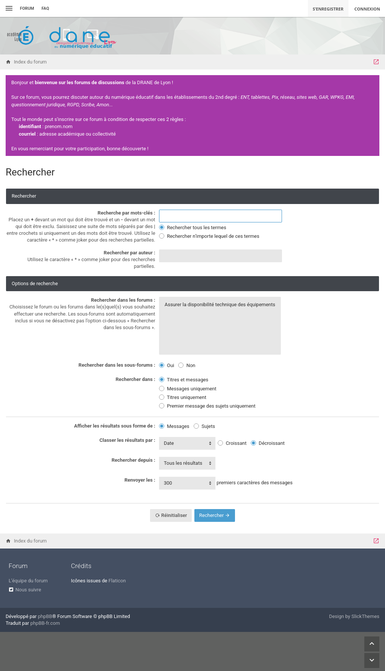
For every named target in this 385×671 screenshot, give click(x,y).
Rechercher (214, 515)
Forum (27, 8)
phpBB (45, 616)
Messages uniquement (188, 388)
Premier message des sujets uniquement (207, 406)
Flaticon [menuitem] (117, 580)
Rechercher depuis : (133, 460)
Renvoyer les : (139, 480)
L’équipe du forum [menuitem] (28, 580)
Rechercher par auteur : (129, 252)
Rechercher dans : (135, 379)
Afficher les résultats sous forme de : (114, 426)
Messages (174, 426)
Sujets (204, 426)
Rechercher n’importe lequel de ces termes (209, 236)
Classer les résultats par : (127, 440)
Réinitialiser (171, 515)
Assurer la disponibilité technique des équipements (220, 305)
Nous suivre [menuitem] (28, 589)
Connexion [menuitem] (367, 9)
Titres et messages (183, 379)
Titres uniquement (182, 397)
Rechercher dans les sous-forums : (117, 365)
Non (186, 365)
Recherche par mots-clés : (126, 213)
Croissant (232, 443)
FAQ (45, 8)
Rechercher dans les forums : (123, 300)
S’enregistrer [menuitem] (328, 9)
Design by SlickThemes (354, 616)
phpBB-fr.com (45, 623)
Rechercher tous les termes (192, 227)
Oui (166, 365)
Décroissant (268, 443)
